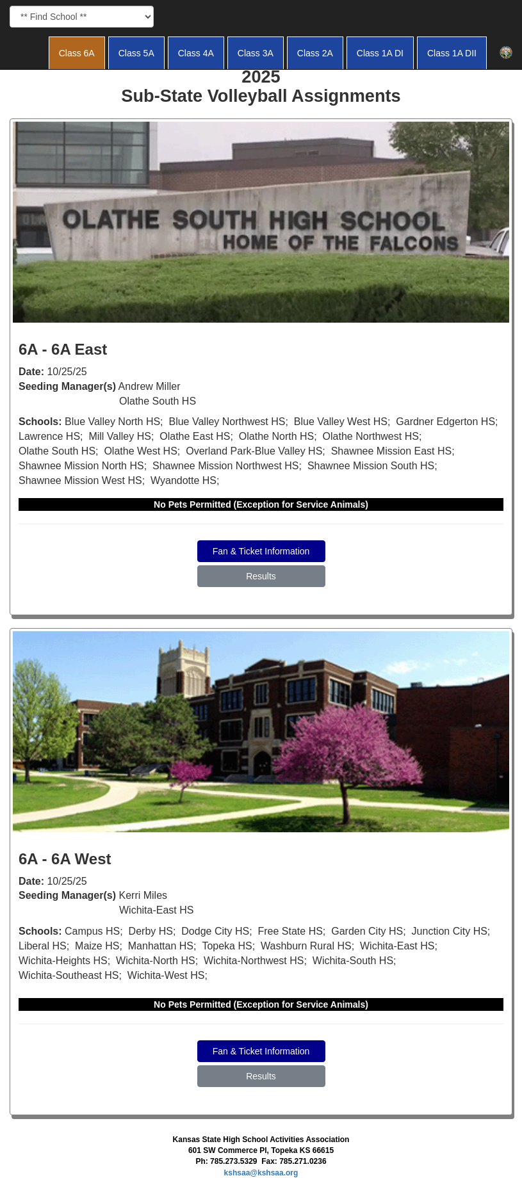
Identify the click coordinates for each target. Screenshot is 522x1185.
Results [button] (261, 576)
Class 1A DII (452, 53)
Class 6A (77, 53)
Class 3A (255, 53)
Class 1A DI (380, 53)
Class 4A (196, 53)
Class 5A (136, 53)
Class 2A (315, 53)
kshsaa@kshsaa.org (261, 1172)
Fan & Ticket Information (261, 551)
